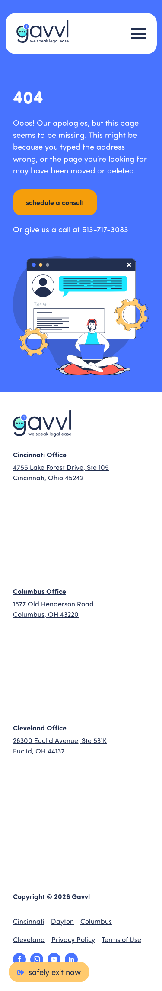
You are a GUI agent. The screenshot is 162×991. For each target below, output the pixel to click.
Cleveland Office (40, 727)
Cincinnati (28, 921)
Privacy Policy (73, 939)
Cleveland (29, 939)
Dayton (62, 921)
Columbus (96, 921)
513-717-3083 (105, 229)
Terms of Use (121, 939)
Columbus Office (39, 591)
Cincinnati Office (40, 454)
